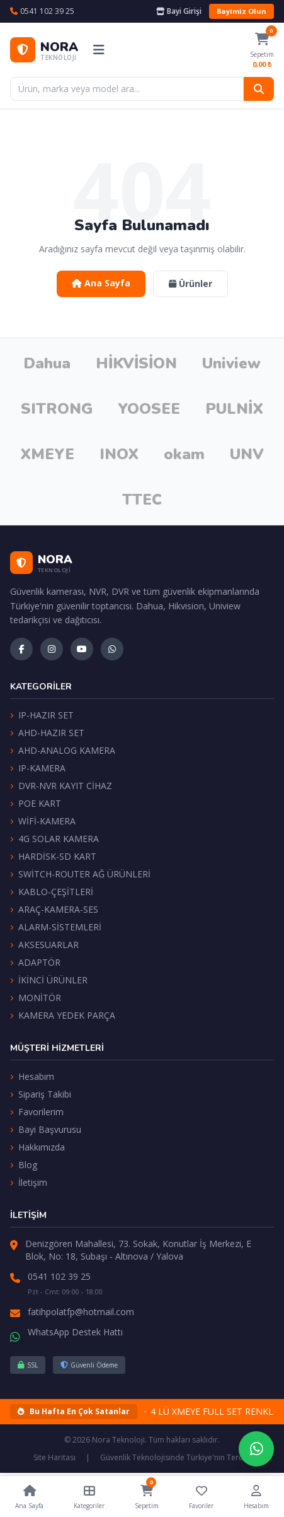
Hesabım (32, 1076)
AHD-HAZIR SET (47, 733)
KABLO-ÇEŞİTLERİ (51, 892)
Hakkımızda (37, 1147)
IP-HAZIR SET (42, 715)
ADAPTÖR (35, 962)
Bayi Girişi (179, 11)
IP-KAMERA (37, 768)
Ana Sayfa (101, 283)
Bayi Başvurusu (45, 1129)
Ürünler (190, 284)
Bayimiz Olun (241, 11)
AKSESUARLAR (44, 945)
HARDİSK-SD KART (53, 856)
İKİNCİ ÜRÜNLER (49, 980)
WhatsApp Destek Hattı (75, 1332)
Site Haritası (54, 1458)
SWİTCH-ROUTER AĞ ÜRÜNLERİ (80, 874)
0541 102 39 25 (59, 1276)
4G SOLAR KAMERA (54, 839)
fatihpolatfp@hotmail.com (81, 1312)
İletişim (28, 1182)
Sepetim (147, 1495)
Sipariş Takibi (40, 1094)
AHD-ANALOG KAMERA (62, 750)
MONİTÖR (35, 998)
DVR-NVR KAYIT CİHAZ (61, 786)
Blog (23, 1165)
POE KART (35, 803)
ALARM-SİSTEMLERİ (55, 927)
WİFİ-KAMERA (43, 821)
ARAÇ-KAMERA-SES (54, 909)
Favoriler (201, 1496)
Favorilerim (37, 1112)
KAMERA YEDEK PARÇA (62, 1015)
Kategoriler (89, 1496)
